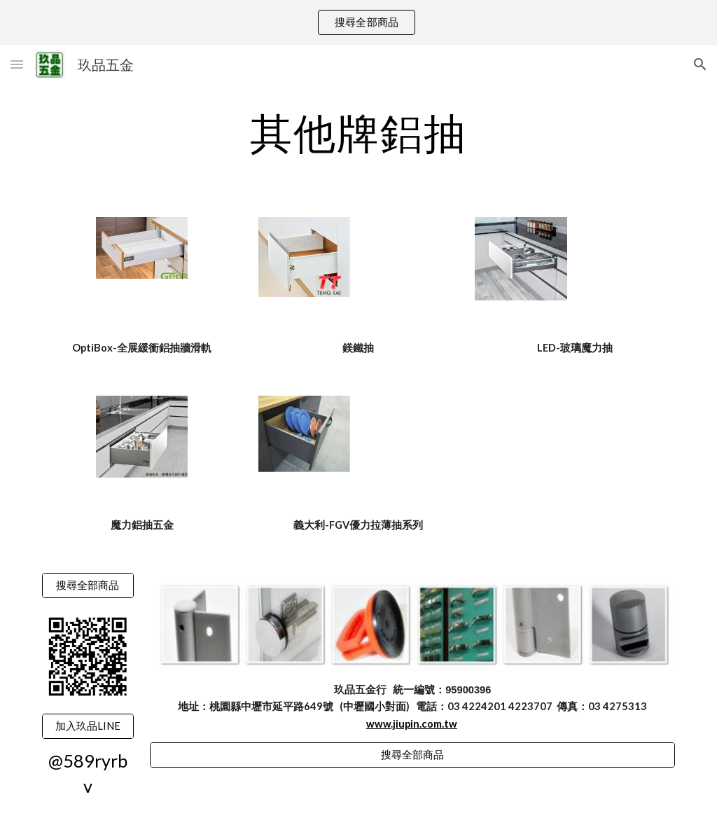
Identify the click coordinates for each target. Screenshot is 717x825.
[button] (17, 64)
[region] (358, 22)
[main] (359, 132)
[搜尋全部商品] (88, 585)
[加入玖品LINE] (88, 726)
